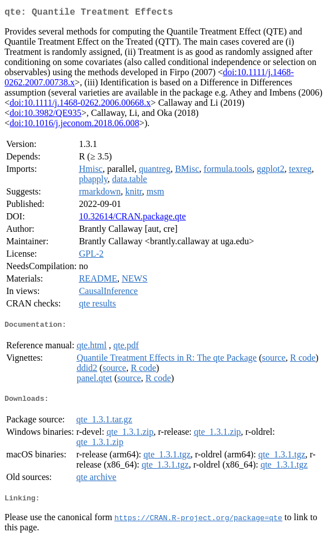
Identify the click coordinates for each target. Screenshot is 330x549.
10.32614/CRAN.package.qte (132, 218)
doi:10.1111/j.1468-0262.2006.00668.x (80, 105)
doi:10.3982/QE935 (46, 115)
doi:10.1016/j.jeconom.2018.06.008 (74, 125)
